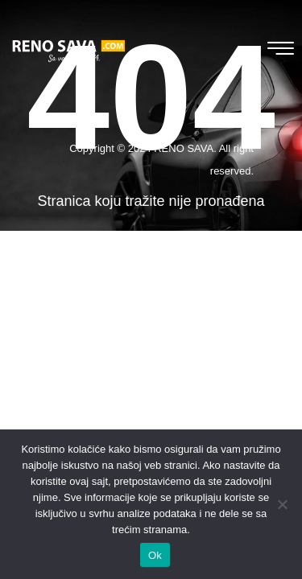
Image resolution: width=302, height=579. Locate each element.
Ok (155, 555)
